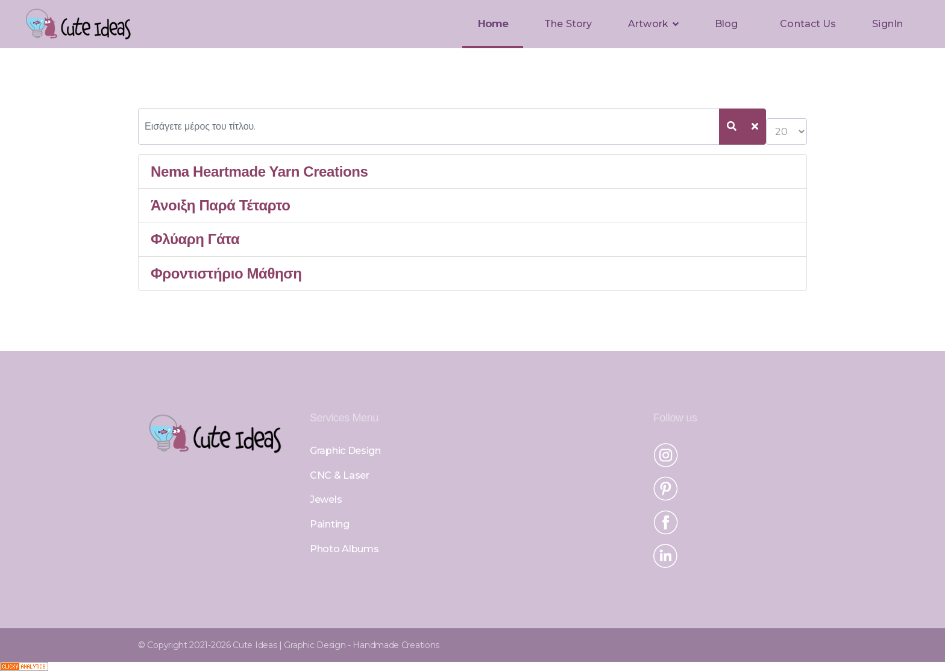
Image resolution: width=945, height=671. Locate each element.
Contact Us (808, 24)
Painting (330, 524)
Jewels (326, 499)
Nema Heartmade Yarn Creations (259, 171)
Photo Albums (344, 549)
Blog (726, 24)
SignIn (887, 24)
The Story (568, 24)
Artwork (648, 24)
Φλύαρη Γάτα (195, 239)
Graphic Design (345, 450)
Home (492, 24)
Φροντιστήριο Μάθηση (226, 273)
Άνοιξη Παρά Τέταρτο (220, 205)
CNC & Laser (339, 475)
